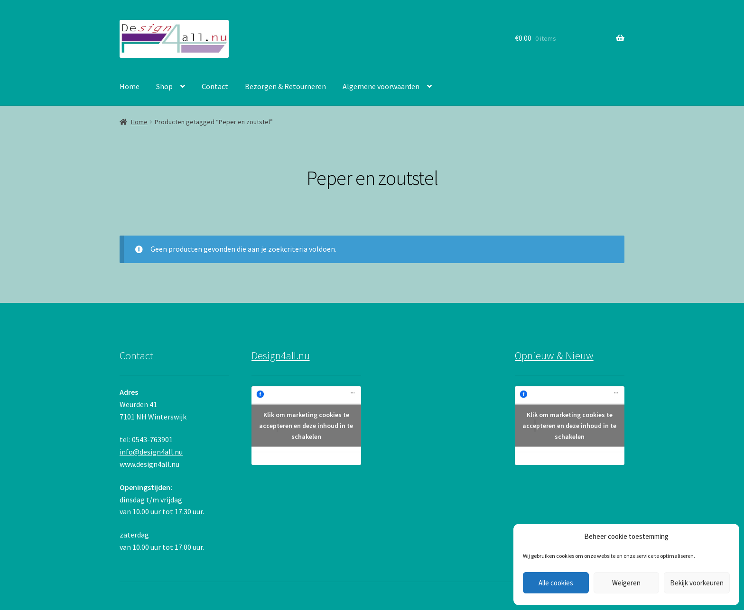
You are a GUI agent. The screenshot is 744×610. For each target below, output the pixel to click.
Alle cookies (556, 582)
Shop (164, 86)
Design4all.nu (280, 355)
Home (130, 86)
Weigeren (626, 582)
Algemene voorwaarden (381, 86)
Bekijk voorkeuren (697, 582)
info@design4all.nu (151, 451)
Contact (215, 86)
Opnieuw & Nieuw (554, 355)
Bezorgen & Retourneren (285, 86)
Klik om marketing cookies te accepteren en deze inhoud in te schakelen (306, 425)
